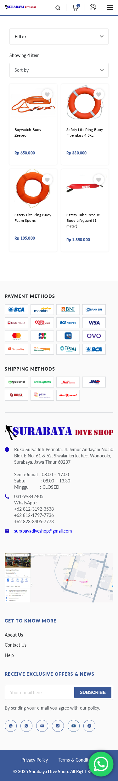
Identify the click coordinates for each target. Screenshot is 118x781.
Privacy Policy (34, 760)
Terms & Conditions (78, 760)
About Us (14, 635)
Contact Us (15, 645)
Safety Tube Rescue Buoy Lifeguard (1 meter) (83, 220)
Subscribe (93, 692)
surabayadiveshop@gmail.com (43, 531)
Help (9, 655)
